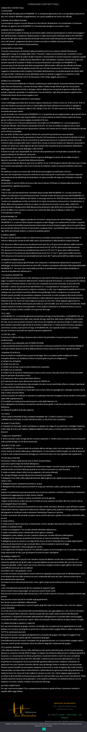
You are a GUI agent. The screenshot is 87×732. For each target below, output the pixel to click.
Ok (44, 729)
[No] (85, 727)
